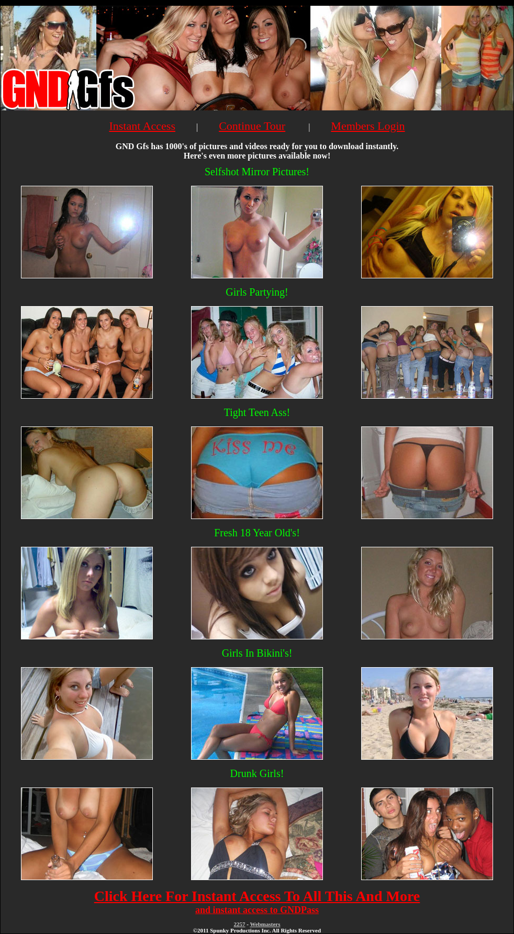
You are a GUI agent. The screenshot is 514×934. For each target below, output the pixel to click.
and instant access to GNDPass (257, 910)
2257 (239, 924)
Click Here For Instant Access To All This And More (257, 896)
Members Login (368, 125)
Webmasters (265, 924)
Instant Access (142, 125)
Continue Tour (252, 125)
